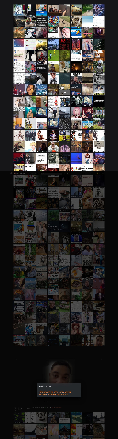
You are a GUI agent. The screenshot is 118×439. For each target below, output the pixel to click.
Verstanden (105, 435)
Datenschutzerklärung (54, 436)
